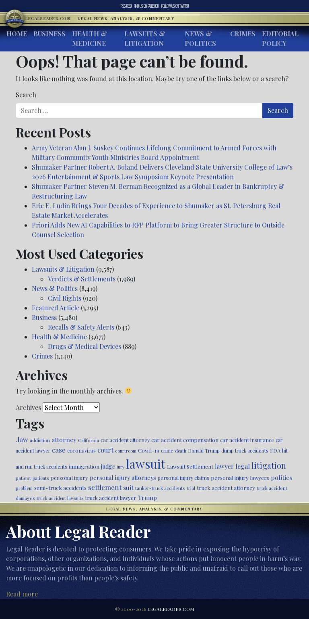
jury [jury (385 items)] (120, 467)
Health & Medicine (89, 38)
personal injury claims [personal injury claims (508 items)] (183, 477)
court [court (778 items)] (105, 449)
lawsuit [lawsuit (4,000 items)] (145, 463)
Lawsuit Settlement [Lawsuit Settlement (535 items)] (190, 466)
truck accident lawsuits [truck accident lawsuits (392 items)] (60, 498)
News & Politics (200, 38)
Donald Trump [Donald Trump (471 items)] (204, 450)
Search (26, 94)
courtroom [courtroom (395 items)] (125, 451)
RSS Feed (126, 6)
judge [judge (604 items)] (108, 466)
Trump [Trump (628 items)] (147, 498)
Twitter (175, 6)
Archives (28, 407)
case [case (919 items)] (59, 449)
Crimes (242, 33)
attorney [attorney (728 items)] (64, 439)
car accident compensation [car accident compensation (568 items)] (184, 439)
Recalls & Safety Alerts (81, 327)
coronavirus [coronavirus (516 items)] (81, 450)
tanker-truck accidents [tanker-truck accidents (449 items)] (160, 488)
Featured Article (55, 307)
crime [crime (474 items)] (167, 450)
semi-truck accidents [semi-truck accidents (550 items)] (60, 487)
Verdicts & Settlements (81, 279)
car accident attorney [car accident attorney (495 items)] (125, 440)
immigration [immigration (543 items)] (84, 466)
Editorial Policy (280, 38)
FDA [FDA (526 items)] (275, 450)
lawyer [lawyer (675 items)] (224, 466)
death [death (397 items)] (180, 451)
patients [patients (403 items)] (41, 478)
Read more (22, 594)
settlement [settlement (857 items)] (105, 487)
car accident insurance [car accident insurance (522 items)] (247, 440)
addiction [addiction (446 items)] (40, 440)
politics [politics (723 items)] (281, 477)
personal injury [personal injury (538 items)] (69, 477)
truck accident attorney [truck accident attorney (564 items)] (226, 487)
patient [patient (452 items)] (23, 478)
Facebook (146, 6)
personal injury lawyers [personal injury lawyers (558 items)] (240, 477)
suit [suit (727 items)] (128, 487)
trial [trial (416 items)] (191, 488)
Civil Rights (64, 298)
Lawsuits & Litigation (144, 38)
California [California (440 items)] (88, 440)
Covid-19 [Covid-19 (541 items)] (148, 450)
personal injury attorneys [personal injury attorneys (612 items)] (123, 477)
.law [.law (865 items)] (22, 439)
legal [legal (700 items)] (242, 466)
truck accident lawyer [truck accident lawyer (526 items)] (110, 497)
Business (49, 33)
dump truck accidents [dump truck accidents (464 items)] (244, 450)
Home (16, 33)
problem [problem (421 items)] (24, 488)
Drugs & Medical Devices (84, 346)
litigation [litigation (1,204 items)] (268, 465)
